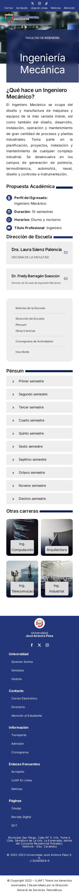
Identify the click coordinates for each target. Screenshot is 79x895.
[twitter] (32, 3)
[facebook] (31, 645)
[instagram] (39, 3)
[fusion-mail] (65, 252)
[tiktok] (46, 3)
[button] (39, 381)
